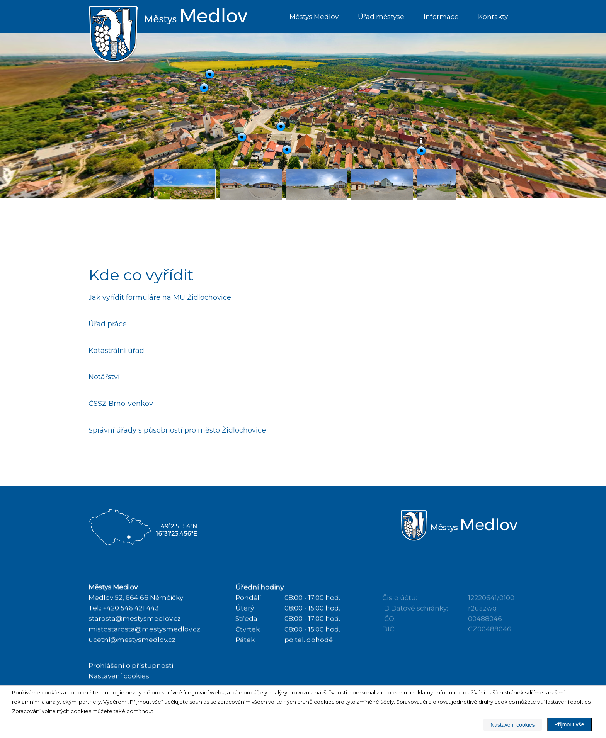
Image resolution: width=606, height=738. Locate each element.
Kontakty (493, 16)
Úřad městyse (381, 16)
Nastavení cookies (512, 725)
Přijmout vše (569, 724)
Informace (441, 16)
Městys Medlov (314, 16)
